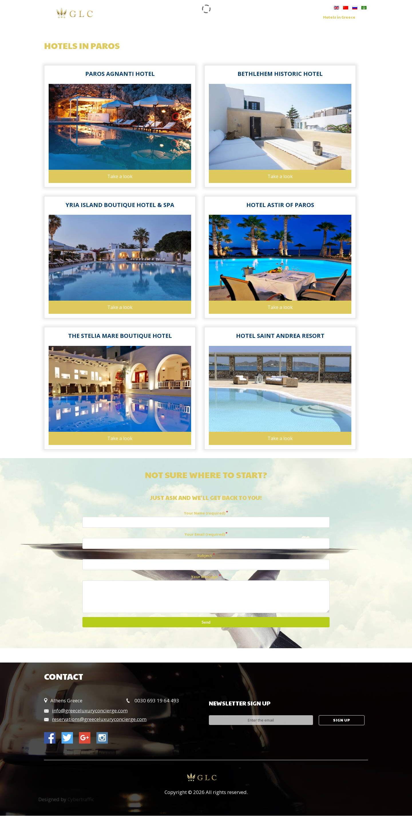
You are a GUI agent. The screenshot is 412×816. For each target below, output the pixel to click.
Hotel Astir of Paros (280, 205)
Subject (204, 555)
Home (147, 17)
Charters (262, 17)
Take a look (119, 176)
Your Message (204, 577)
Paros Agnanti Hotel (120, 74)
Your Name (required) (204, 513)
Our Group (174, 17)
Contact (149, 22)
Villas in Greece (296, 17)
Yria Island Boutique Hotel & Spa (120, 205)
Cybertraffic (81, 799)
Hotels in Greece (339, 17)
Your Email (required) (205, 534)
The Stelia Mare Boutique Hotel (120, 336)
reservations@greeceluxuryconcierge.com (99, 719)
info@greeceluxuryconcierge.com (90, 710)
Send (206, 622)
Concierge (232, 17)
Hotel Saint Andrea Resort (280, 336)
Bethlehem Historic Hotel (280, 74)
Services (203, 17)
